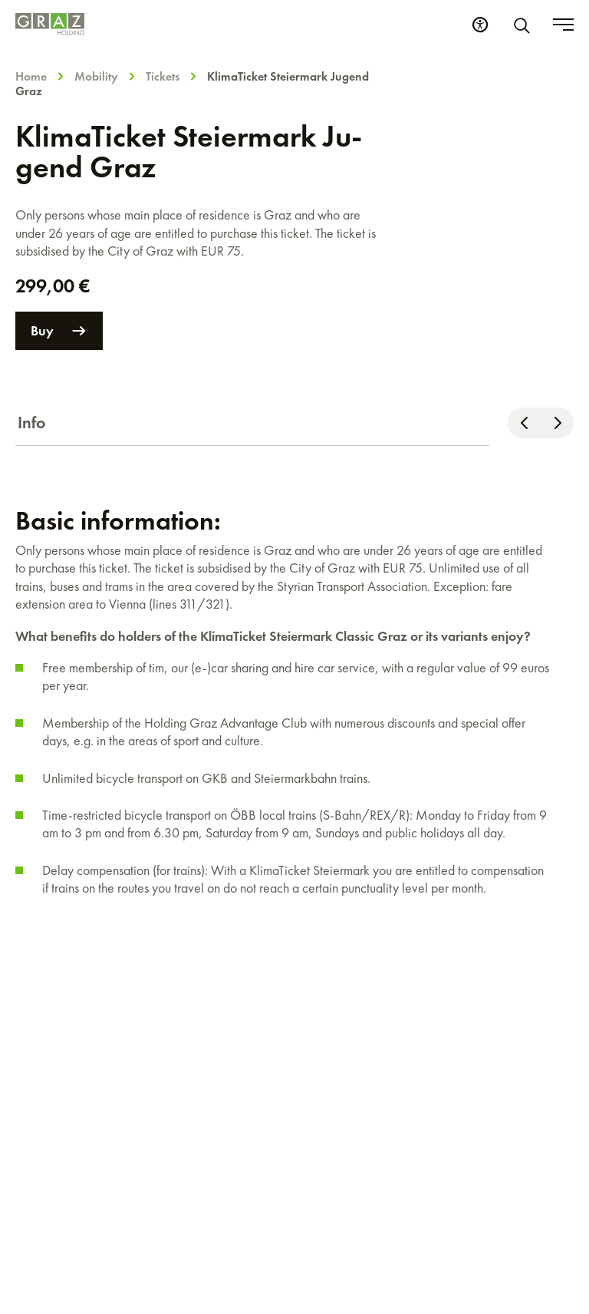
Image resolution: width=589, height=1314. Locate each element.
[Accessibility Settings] (480, 24)
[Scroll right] (557, 423)
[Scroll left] (524, 423)
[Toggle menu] (563, 25)
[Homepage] (49, 24)
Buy (59, 331)
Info (32, 422)
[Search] (524, 24)
